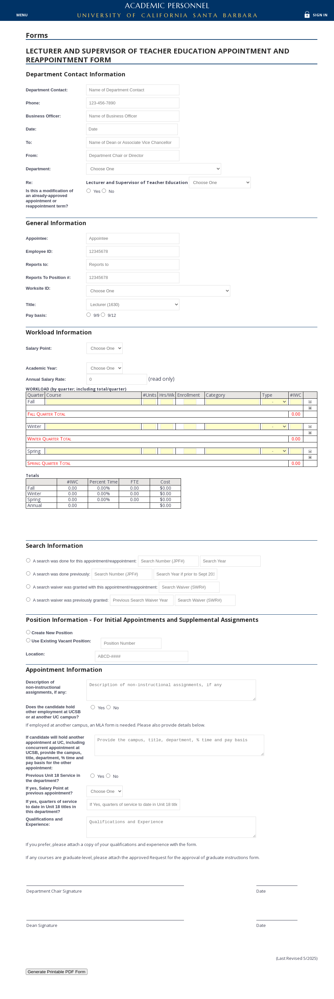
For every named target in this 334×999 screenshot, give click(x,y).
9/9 (95, 315)
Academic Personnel (167, 5)
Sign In (320, 14)
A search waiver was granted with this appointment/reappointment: (95, 587)
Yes (96, 191)
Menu (22, 14)
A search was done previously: (61, 574)
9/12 (111, 315)
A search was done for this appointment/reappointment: (84, 561)
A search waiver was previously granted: (70, 600)
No (111, 191)
